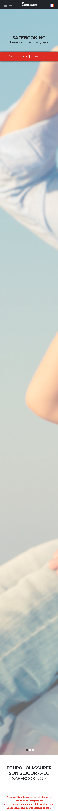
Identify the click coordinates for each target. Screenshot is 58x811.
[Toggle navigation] (7, 5)
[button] (52, 6)
